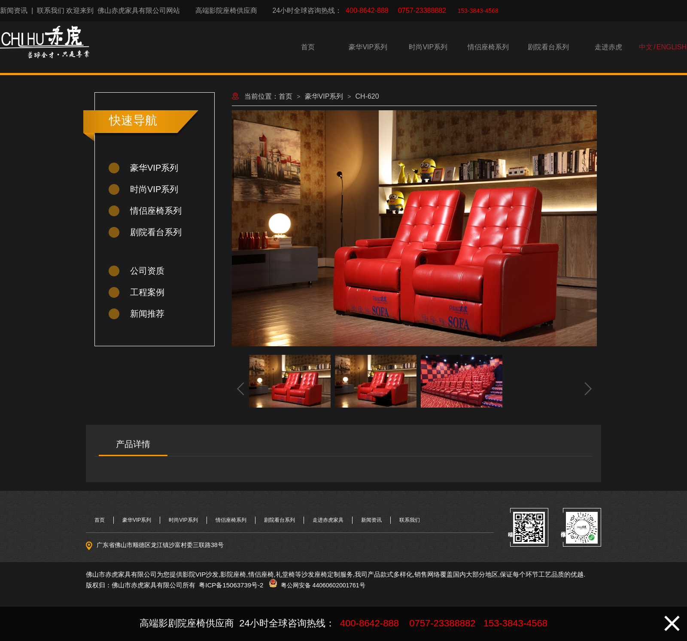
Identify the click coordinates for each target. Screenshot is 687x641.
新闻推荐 (147, 313)
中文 (646, 47)
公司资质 (147, 270)
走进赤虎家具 (328, 520)
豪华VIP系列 (368, 47)
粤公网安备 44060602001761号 (321, 585)
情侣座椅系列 (488, 47)
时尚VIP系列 (428, 47)
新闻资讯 (13, 10)
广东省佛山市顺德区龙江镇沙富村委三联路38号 (160, 544)
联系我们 (50, 10)
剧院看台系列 (548, 47)
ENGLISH (672, 47)
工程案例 (147, 292)
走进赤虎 (608, 47)
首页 (308, 47)
